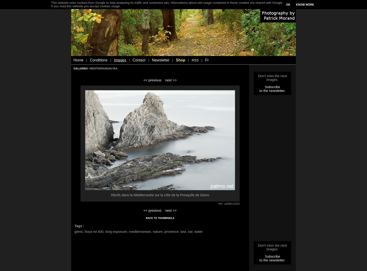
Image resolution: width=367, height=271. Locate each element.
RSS (195, 60)
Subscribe (272, 87)
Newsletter (161, 60)
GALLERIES (80, 68)
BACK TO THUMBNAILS (160, 218)
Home (78, 60)
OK (288, 4)
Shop (180, 60)
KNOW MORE (305, 4)
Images (120, 60)
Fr (207, 60)
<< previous (152, 80)
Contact (139, 60)
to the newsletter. (273, 91)
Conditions (99, 60)
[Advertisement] (272, 169)
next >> (171, 80)
